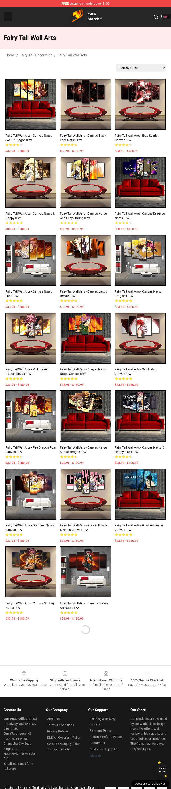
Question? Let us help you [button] (150, 783)
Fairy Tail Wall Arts (72, 55)
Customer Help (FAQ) (104, 749)
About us (53, 719)
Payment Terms (100, 730)
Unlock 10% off (163, 770)
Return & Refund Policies (106, 736)
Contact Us (97, 743)
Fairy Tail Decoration (36, 55)
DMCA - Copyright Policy (64, 737)
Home (10, 55)
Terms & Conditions (60, 725)
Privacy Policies (58, 731)
